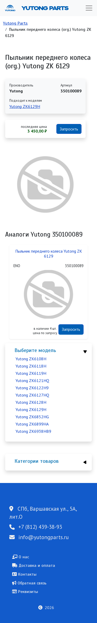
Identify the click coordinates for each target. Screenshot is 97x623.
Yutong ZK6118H (31, 366)
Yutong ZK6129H (31, 409)
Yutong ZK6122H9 (32, 387)
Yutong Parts (44, 8)
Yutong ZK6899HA (32, 424)
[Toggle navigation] (89, 8)
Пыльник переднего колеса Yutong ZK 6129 (48, 254)
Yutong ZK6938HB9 (33, 431)
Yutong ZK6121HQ (32, 380)
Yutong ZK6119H (31, 373)
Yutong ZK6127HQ (32, 395)
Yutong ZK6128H (31, 402)
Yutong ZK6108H (31, 358)
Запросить (69, 128)
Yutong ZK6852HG (32, 416)
